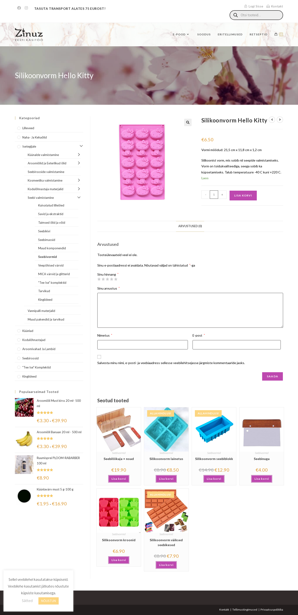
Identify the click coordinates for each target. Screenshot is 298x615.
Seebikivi (44, 231)
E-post (199, 335)
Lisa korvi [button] (119, 478)
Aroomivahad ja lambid (38, 349)
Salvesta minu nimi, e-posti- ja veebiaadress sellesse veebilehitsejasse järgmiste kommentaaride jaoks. (171, 363)
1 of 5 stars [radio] (99, 279)
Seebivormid (118, 453)
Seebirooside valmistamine (46, 172)
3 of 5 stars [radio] (107, 279)
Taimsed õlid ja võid (51, 222)
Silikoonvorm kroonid (118, 540)
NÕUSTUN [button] (48, 601)
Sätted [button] (27, 600)
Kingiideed (45, 299)
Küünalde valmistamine (43, 155)
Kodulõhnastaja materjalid (45, 189)
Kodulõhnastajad (33, 340)
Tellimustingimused (244, 609)
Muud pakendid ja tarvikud (46, 319)
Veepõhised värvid (51, 265)
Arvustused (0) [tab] (190, 226)
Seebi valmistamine (41, 197)
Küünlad (27, 331)
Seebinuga (262, 459)
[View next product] (280, 119)
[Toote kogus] (214, 194)
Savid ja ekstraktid (50, 214)
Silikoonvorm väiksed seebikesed (166, 542)
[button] (188, 122)
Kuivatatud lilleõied (51, 205)
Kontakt (224, 609)
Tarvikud (44, 291)
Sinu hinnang (108, 274)
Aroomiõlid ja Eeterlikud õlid (47, 163)
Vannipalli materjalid (41, 311)
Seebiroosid (30, 358)
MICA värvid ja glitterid (54, 274)
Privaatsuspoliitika (272, 609)
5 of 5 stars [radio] (115, 279)
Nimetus (104, 335)
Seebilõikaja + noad (119, 459)
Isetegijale (29, 146)
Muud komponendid (52, 248)
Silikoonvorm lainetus (166, 459)
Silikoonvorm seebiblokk (214, 459)
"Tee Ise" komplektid (52, 282)
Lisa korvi (243, 195)
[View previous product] (272, 119)
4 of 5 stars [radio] (111, 279)
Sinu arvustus (108, 288)
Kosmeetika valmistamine (45, 180)
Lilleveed (28, 128)
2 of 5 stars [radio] (103, 279)
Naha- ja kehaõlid (34, 137)
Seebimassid (46, 240)
